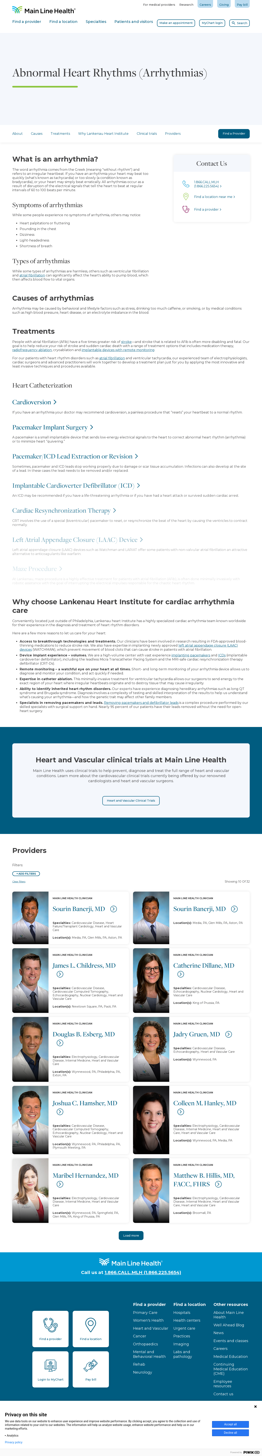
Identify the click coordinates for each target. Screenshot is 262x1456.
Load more (131, 1235)
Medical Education (230, 1356)
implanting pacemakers (191, 655)
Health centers (186, 1320)
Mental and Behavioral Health (149, 1354)
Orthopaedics (145, 1344)
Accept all (230, 1424)
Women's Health (148, 1320)
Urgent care (184, 1328)
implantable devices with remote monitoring (118, 350)
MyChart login (212, 23)
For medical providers (159, 5)
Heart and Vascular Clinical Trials (131, 812)
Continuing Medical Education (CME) (230, 1369)
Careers (205, 5)
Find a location (189, 1304)
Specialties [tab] (96, 21)
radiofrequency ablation (32, 350)
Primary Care (145, 1312)
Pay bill (242, 5)
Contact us (223, 1394)
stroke (126, 342)
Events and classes (230, 1341)
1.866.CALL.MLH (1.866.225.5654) (143, 1272)
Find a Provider (234, 133)
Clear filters (18, 881)
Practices (181, 1336)
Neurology (142, 1372)
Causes (36, 134)
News (218, 1333)
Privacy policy (13, 1442)
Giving (224, 5)
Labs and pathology (182, 1354)
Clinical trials (147, 134)
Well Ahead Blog (228, 1325)
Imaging (181, 1344)
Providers (173, 134)
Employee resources (222, 1384)
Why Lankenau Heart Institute (103, 134)
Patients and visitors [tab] (133, 21)
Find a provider (149, 1304)
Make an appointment (176, 23)
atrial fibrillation (20, 275)
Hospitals (181, 1312)
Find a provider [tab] (26, 21)
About (17, 134)
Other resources (230, 1304)
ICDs (222, 655)
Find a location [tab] (63, 21)
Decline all (230, 1432)
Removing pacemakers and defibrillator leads (141, 703)
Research (186, 5)
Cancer (139, 1336)
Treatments (60, 134)
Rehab (139, 1364)
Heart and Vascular (150, 1328)
